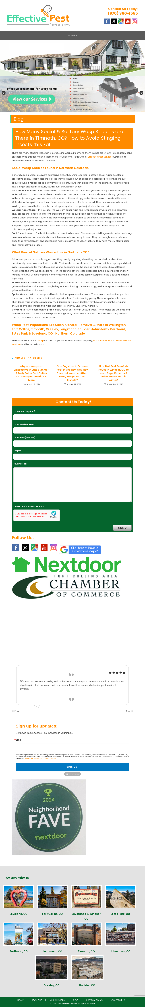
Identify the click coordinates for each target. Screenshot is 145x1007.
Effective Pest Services (100, 156)
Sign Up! (72, 766)
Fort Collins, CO (52, 914)
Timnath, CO (86, 951)
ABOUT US (37, 1000)
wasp (41, 340)
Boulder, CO (87, 985)
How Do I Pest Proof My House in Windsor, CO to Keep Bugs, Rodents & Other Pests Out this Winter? (113, 373)
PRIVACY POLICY (94, 1000)
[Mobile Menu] (72, 35)
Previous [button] (4, 93)
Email (19, 740)
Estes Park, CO (120, 914)
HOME (20, 1000)
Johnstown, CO (120, 951)
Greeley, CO (52, 985)
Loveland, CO (18, 914)
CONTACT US (118, 1000)
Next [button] (141, 93)
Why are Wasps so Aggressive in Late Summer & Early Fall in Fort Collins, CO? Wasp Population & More (31, 373)
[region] (72, 94)
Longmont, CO (52, 951)
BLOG (75, 1000)
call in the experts (102, 340)
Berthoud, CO (19, 951)
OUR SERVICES (57, 1000)
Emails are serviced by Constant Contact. (40, 758)
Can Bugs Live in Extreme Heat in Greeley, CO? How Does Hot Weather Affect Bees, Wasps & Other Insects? (72, 373)
